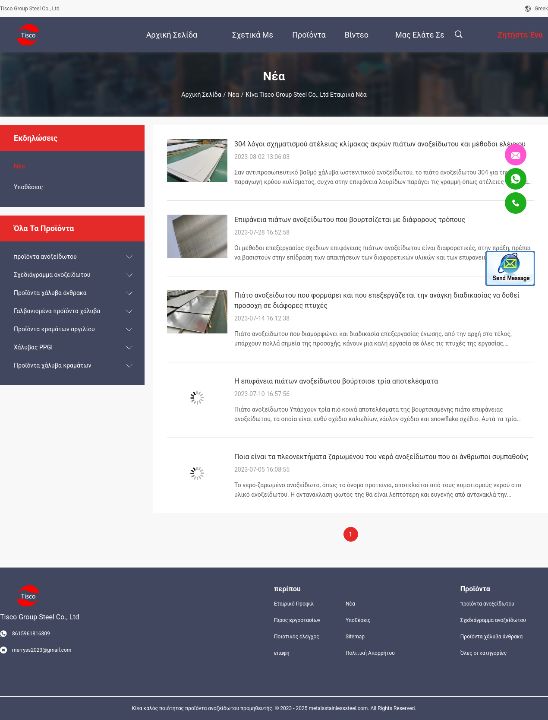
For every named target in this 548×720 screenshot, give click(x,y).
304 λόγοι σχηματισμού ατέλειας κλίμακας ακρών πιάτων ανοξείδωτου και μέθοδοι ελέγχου (380, 144)
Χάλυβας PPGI (33, 347)
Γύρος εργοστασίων (297, 620)
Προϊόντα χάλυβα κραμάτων (52, 365)
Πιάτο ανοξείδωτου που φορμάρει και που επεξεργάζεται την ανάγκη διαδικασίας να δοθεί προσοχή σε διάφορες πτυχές (377, 300)
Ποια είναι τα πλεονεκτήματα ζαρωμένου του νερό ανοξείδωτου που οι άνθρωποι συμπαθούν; (381, 457)
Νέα (233, 94)
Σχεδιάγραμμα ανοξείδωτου (52, 274)
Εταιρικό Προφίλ (294, 604)
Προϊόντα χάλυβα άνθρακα (50, 292)
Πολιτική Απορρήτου (370, 653)
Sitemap (355, 637)
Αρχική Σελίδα (201, 94)
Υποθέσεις (28, 187)
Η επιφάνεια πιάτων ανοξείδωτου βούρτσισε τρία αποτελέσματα (336, 381)
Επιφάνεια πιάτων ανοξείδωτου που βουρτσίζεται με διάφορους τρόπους (349, 220)
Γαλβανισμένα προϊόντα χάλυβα (57, 311)
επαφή (282, 653)
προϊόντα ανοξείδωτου (45, 256)
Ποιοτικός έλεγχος (296, 637)
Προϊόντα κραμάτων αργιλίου (54, 329)
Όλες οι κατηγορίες (483, 653)
